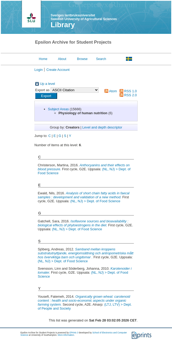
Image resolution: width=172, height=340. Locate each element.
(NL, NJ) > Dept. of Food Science (95, 201)
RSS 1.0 (130, 91)
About (62, 59)
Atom (113, 91)
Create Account (58, 70)
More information (66, 335)
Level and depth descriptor (102, 127)
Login (38, 70)
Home (43, 59)
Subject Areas (58, 109)
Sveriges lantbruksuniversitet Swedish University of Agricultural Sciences (84, 17)
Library (63, 25)
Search (101, 59)
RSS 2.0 (130, 95)
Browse (82, 59)
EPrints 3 (73, 333)
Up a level (47, 84)
